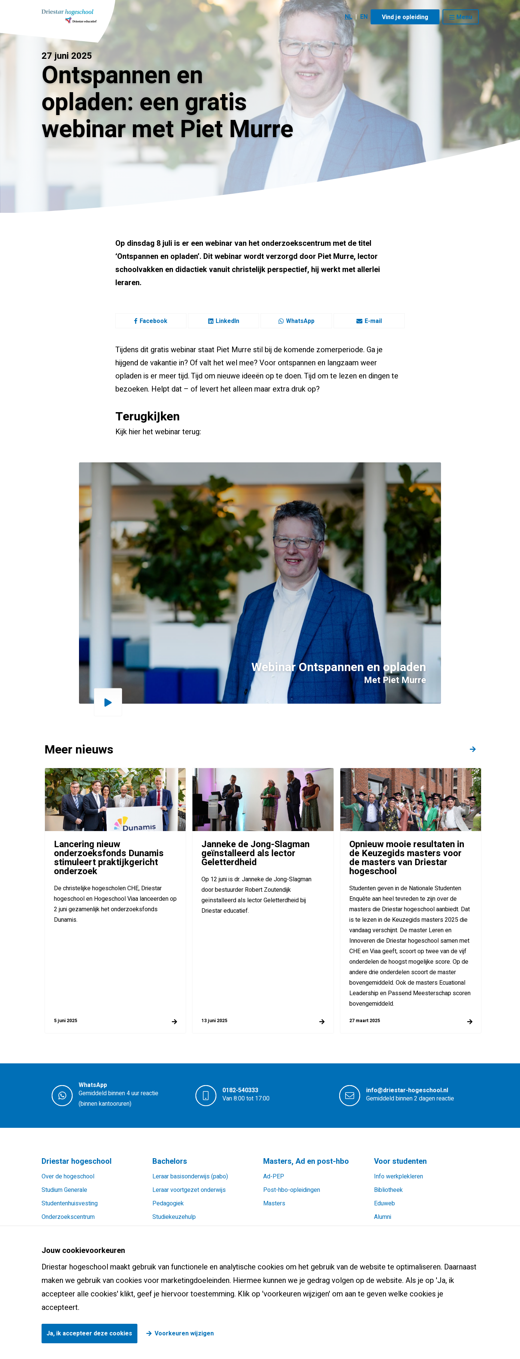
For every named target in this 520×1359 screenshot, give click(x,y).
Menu (464, 17)
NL (348, 16)
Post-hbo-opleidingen (291, 1190)
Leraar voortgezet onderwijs (189, 1190)
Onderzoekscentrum (68, 1216)
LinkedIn (223, 321)
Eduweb (384, 1203)
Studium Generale (64, 1190)
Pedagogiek (168, 1203)
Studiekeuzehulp (174, 1216)
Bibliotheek (388, 1190)
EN (364, 16)
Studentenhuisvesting (70, 1203)
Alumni (382, 1216)
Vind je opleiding (405, 17)
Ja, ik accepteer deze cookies (89, 1333)
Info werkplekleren (398, 1176)
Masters (274, 1203)
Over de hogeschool (68, 1176)
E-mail (369, 321)
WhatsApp (296, 321)
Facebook (150, 321)
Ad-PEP (273, 1176)
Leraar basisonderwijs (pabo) (190, 1176)
